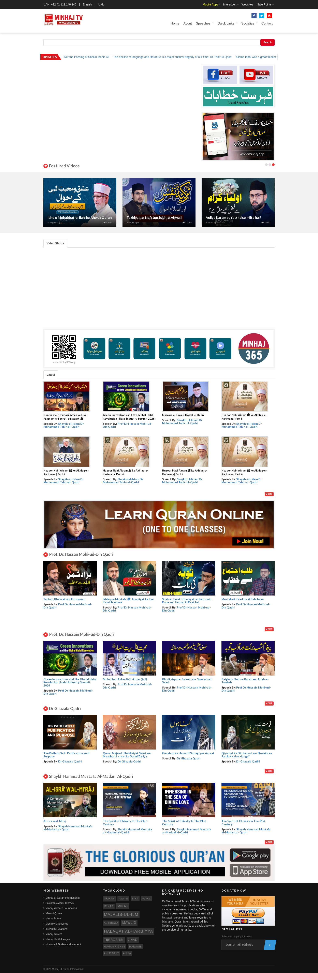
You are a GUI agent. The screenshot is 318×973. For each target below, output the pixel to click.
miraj (122, 906)
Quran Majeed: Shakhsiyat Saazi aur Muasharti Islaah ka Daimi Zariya (127, 754)
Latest (51, 374)
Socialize (247, 23)
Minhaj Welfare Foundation (61, 908)
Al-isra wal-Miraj (54, 821)
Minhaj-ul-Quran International (62, 897)
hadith (123, 898)
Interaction (229, 4)
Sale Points (264, 4)
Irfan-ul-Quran (53, 913)
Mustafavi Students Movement (63, 944)
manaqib (135, 946)
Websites (247, 4)
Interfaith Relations (56, 928)
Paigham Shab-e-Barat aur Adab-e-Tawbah (245, 680)
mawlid (129, 922)
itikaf (109, 906)
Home (175, 23)
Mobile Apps (210, 4)
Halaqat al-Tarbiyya (128, 931)
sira (135, 898)
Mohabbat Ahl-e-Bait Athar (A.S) (125, 679)
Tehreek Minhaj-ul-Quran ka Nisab (153, 217)
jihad (133, 939)
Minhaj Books (53, 918)
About (187, 23)
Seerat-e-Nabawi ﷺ (221, 217)
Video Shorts (55, 243)
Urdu (101, 4)
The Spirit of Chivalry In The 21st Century (125, 822)
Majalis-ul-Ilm (121, 914)
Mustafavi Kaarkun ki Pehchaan (242, 599)
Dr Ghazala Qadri (70, 761)
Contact (267, 23)
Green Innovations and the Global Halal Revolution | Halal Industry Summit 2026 (70, 682)
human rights (114, 946)
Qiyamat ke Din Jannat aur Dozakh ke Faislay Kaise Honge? (246, 754)
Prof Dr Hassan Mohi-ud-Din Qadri (67, 605)
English (87, 4)
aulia (127, 953)
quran (109, 898)
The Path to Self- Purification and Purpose (66, 754)
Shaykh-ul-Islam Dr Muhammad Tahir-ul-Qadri (63, 425)
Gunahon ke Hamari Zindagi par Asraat (188, 753)
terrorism (114, 939)
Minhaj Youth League (57, 939)
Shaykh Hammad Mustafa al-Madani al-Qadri (67, 827)
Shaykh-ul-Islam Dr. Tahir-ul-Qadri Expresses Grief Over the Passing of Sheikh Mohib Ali (63, 57)
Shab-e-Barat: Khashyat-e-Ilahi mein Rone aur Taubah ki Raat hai (186, 600)
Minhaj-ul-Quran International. (68, 969)
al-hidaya (111, 923)
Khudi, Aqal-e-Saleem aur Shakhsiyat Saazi (187, 680)
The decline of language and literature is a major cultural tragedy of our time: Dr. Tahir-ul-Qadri (182, 57)
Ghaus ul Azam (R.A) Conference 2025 (77, 217)
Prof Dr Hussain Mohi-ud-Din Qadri (127, 425)
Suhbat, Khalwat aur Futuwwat (64, 599)
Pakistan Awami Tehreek (59, 903)
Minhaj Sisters (53, 934)
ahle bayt (111, 953)
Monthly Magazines (56, 923)
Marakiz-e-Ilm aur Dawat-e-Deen (183, 415)
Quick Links (225, 23)
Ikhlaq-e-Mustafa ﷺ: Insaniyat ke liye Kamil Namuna (128, 600)
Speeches (203, 23)
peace (146, 898)
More (269, 494)
